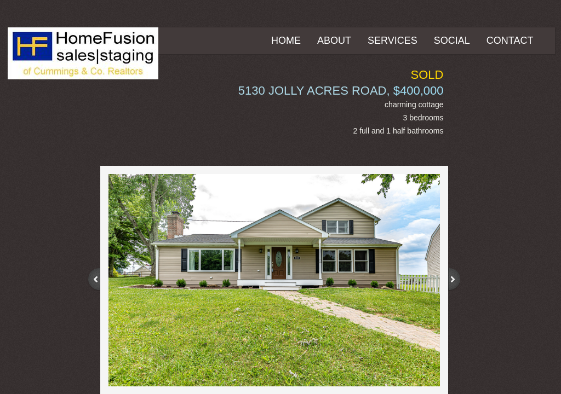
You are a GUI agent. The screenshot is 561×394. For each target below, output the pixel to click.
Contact (510, 40)
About (334, 40)
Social (452, 40)
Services (392, 40)
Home (286, 40)
